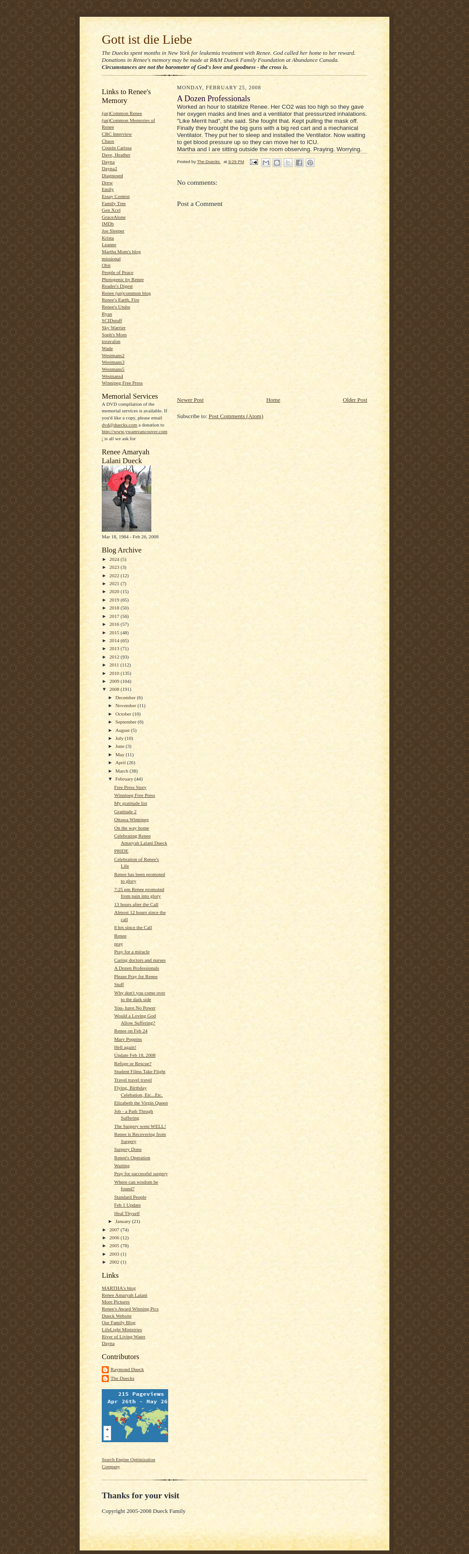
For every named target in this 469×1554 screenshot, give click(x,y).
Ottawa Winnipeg (131, 819)
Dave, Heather (116, 154)
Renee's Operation (132, 1157)
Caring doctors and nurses (139, 960)
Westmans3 (113, 362)
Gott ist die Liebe (147, 39)
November (126, 705)
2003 (114, 1254)
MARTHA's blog (119, 1288)
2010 (114, 673)
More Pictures (116, 1301)
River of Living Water (123, 1336)
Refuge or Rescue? (132, 1063)
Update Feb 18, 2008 (135, 1055)
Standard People (130, 1197)
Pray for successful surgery (141, 1173)
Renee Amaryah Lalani (124, 1295)
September (126, 721)
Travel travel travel (133, 1079)
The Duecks (123, 1378)
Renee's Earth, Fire (120, 299)
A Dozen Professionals (136, 968)
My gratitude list (130, 803)
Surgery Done (128, 1149)
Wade (107, 348)
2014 (114, 640)
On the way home (131, 827)
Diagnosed (112, 175)
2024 (114, 559)
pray (118, 943)
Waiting (122, 1165)
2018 (114, 607)
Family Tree (114, 203)
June (120, 746)
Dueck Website (116, 1315)
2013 (114, 648)
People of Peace (117, 272)
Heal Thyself (127, 1213)
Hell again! (125, 1047)
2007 (114, 1229)
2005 (114, 1245)
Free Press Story (130, 787)
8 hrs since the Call (133, 927)
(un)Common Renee (122, 113)
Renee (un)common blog (126, 293)
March (122, 770)
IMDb (108, 223)
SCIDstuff (112, 320)
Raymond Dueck (127, 1369)
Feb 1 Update (127, 1204)
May (120, 754)
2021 (114, 583)
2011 (114, 664)
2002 (114, 1262)
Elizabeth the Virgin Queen (141, 1102)
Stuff (119, 984)
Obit (106, 265)
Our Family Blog (118, 1322)
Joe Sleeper (113, 230)
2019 (114, 599)
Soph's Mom (114, 334)
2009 (114, 681)
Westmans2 (113, 355)
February (125, 778)
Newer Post (190, 399)
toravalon (111, 341)
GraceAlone (114, 217)
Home (273, 399)
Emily (108, 189)
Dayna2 (109, 168)
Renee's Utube (116, 306)
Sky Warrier (114, 327)
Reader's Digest (117, 286)
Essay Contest (116, 196)
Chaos (108, 141)
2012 (114, 656)
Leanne (109, 244)
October (124, 713)
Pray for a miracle (132, 951)
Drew (107, 182)
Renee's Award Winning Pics (130, 1308)
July (120, 738)
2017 (114, 616)
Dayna (108, 161)
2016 (114, 624)
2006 (114, 1237)
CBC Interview (117, 134)
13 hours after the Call (136, 904)
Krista (108, 237)
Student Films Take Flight (139, 1071)
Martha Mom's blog (121, 251)
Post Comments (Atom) (236, 416)
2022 (114, 575)
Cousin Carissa (116, 147)
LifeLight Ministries (122, 1329)
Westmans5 (113, 369)
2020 (114, 591)
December (126, 697)
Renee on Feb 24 (130, 1030)
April (121, 762)
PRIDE (121, 850)
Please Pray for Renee (136, 976)
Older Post (355, 399)
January (123, 1221)
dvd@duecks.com (119, 424)
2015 (114, 632)
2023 (114, 567)
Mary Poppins (128, 1039)
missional (111, 258)
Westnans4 (112, 376)
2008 (114, 689)
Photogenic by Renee (123, 279)
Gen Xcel (111, 210)
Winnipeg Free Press (122, 382)
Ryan (107, 313)
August (123, 730)
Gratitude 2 (125, 811)
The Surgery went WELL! (140, 1126)
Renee (120, 935)
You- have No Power (135, 1007)
